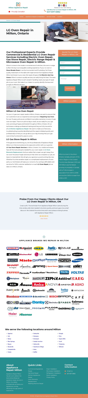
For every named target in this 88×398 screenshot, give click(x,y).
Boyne (9, 344)
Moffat (35, 352)
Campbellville (11, 349)
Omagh (61, 334)
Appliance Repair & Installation (35, 16)
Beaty (9, 339)
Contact (59, 16)
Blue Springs (11, 342)
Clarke (9, 352)
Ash (9, 336)
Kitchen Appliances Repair (34, 376)
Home (21, 16)
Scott (60, 342)
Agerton (10, 334)
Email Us (70, 371)
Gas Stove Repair (33, 373)
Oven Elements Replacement (33, 380)
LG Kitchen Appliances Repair (18, 129)
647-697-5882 (53, 12)
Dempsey (36, 336)
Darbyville (36, 334)
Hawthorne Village (38, 347)
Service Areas (51, 16)
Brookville (10, 347)
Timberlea (61, 344)
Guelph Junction (37, 342)
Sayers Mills (62, 339)
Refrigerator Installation (53, 373)
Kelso (34, 349)
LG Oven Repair (15, 20)
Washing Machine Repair (35, 383)
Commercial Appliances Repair (35, 370)
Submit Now (70, 88)
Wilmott (61, 347)
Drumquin (36, 339)
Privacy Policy (50, 377)
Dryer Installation (51, 369)
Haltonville (36, 344)
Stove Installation (51, 375)
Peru (60, 336)
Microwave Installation (53, 371)
